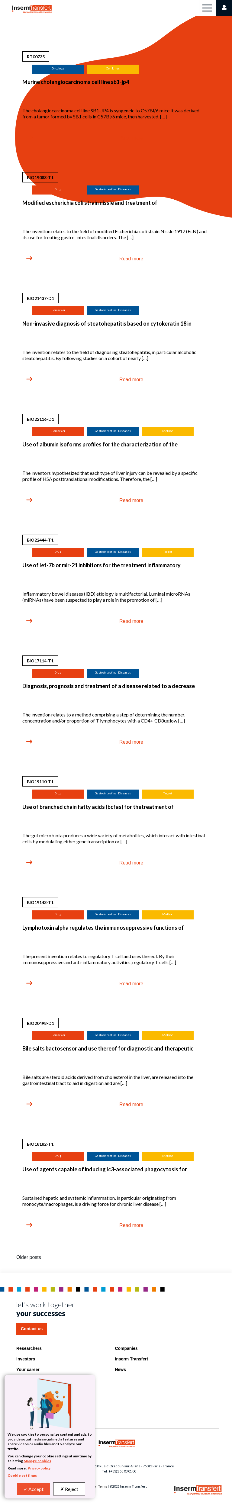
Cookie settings (22, 1475)
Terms (102, 1486)
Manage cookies (37, 1461)
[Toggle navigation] (207, 8)
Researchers (29, 1348)
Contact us (32, 1328)
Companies (126, 1348)
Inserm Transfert (131, 1359)
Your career (28, 1369)
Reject (69, 1489)
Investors (25, 1359)
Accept (34, 1489)
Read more (131, 137)
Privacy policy (39, 1468)
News (120, 1369)
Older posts (28, 1257)
